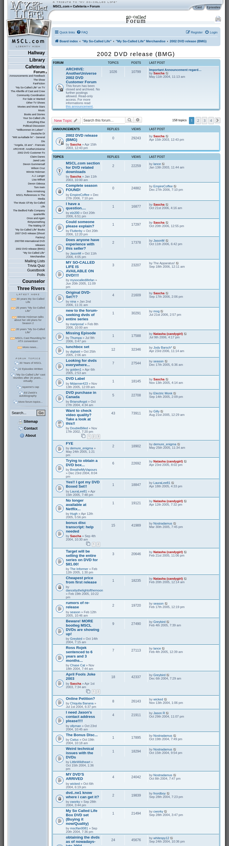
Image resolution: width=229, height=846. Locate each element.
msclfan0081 (79, 828)
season (158, 361)
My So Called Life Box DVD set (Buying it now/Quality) (81, 817)
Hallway (36, 52)
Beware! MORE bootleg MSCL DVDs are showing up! (82, 627)
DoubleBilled (79, 428)
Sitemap (28, 421)
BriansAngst (78, 401)
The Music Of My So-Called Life (29, 204)
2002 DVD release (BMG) (30, 248)
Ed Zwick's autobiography (28, 394)
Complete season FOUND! (81, 187)
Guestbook (36, 270)
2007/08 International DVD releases (30, 243)
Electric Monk (163, 393)
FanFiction (39, 83)
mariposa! (77, 324)
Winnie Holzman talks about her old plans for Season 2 (29, 320)
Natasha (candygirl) (168, 333)
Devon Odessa (36, 183)
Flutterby (76, 231)
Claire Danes (37, 156)
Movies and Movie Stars (31, 106)
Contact (27, 428)
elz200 (75, 213)
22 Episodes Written (30, 368)
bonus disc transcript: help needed (80, 527)
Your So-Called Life (34, 118)
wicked (158, 699)
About (28, 435)
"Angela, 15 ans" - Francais (29, 145)
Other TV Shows (35, 102)
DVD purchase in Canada (81, 394)
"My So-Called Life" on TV (30, 87)
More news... (30, 347)
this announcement (79, 106)
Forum (95, 6)
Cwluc (74, 739)
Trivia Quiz (36, 265)
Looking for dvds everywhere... (81, 362)
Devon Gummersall (34, 164)
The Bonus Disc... (82, 735)
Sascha (159, 73)
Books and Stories (34, 114)
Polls (41, 275)
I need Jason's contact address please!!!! (80, 716)
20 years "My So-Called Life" (30, 330)
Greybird (76, 638)
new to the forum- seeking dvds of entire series (82, 314)
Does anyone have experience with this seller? (82, 244)
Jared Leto (39, 160)
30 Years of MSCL (30, 362)
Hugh (74, 513)
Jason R (159, 713)
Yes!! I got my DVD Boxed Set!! (83, 484)
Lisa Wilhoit (38, 179)
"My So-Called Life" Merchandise (34, 254)
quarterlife (39, 214)
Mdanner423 (79, 383)
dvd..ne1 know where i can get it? (82, 795)
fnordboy (159, 793)
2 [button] (198, 120)
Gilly (156, 411)
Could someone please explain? (80, 224)
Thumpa (76, 337)
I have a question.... (76, 206)
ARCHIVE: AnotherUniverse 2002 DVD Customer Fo (29, 151)
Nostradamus (162, 523)
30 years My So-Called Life (30, 300)
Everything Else (36, 122)
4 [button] (211, 120)
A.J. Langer (38, 175)
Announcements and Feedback (27, 75)
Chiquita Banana (82, 703)
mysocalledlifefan (82, 280)
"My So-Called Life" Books (30, 229)
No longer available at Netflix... (76, 504)
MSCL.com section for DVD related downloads (83, 167)
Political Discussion (34, 125)
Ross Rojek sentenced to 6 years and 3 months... (79, 654)
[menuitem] (82, 32)
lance (157, 164)
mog (156, 311)
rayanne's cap (30, 386)
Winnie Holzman (35, 171)
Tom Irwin (39, 187)
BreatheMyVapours (83, 469)
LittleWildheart (80, 762)
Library (37, 59)
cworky (75, 801)
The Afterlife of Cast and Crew (28, 91)
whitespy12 (161, 838)
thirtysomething (36, 222)
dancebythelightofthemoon (84, 590)
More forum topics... (30, 401)
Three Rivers (31, 288)
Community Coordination (31, 95)
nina (73, 301)
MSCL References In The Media (30, 197)
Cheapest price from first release (81, 580)
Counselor (33, 281)
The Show (39, 79)
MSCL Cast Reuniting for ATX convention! (30, 339)
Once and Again (36, 218)
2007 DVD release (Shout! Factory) (30, 235)
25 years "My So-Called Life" (30, 309)
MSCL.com (61, 6)
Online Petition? (80, 698)
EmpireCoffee (80, 194)
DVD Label (75, 378)
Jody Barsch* (162, 347)
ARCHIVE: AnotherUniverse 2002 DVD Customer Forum (81, 75)
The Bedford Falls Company (29, 210)
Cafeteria (79, 6)
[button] (217, 120)
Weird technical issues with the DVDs (80, 752)
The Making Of (36, 225)
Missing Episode (81, 333)
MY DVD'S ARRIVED (75, 776)
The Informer (79, 569)
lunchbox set (77, 347)
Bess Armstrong (36, 191)
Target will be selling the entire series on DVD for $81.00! (82, 557)
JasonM (75, 253)
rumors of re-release (78, 605)
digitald (75, 351)
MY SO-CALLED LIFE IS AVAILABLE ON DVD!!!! (80, 268)
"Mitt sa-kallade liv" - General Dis (28, 139)
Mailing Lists (35, 261)
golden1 (75, 369)
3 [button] (205, 120)
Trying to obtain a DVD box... (82, 462)
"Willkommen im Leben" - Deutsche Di (30, 131)
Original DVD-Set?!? (78, 294)
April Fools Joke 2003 (80, 676)
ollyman (75, 726)
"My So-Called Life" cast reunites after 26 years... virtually (29, 377)
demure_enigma (81, 448)
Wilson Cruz (38, 168)
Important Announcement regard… (175, 70)
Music (41, 110)
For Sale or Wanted (34, 99)
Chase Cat (77, 665)
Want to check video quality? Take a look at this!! (79, 417)
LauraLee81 (78, 491)
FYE (69, 443)
